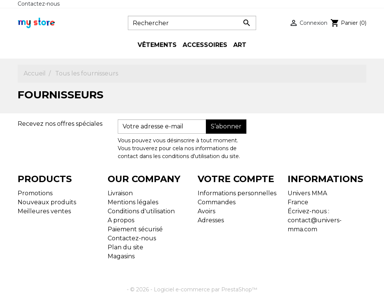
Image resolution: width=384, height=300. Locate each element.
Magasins (121, 256)
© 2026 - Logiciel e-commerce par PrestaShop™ (193, 289)
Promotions (35, 193)
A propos (121, 220)
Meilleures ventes (44, 211)
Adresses (211, 220)
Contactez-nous (39, 3)
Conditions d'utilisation (141, 211)
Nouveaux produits (47, 202)
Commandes (217, 202)
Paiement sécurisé (135, 229)
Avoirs (206, 211)
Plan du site (125, 247)
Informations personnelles (237, 193)
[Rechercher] (192, 23)
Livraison (120, 193)
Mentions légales (133, 202)
